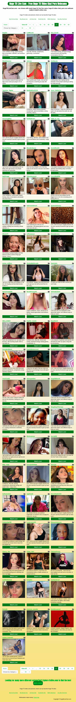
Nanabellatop (6, 148)
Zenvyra (53, 464)
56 (52, 24)
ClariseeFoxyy (55, 551)
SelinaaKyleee (55, 291)
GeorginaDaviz (7, 349)
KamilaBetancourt (32, 349)
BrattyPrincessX (56, 349)
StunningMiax (6, 118)
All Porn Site (33, 19)
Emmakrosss (55, 234)
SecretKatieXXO (56, 494)
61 (22, 28)
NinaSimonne (6, 61)
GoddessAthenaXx (33, 407)
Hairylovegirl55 (7, 291)
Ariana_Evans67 (7, 637)
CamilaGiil (5, 205)
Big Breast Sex (24, 19)
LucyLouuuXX (31, 522)
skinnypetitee (31, 378)
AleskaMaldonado (32, 263)
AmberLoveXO (7, 407)
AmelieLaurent (55, 609)
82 (30, 28)
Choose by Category (11, 28)
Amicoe (29, 61)
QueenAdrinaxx (56, 205)
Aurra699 (54, 436)
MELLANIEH (6, 321)
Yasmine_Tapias (7, 90)
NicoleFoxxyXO (32, 291)
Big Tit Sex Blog (13, 19)
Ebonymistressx (56, 522)
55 (48, 24)
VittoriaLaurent (31, 176)
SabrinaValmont (32, 205)
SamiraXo (54, 263)
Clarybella (5, 436)
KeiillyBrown (31, 118)
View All (24, 24)
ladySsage (5, 176)
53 (40, 24)
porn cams (38, 683)
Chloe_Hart (30, 551)
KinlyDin (29, 580)
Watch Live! (14, 57)
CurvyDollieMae (32, 464)
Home (5, 24)
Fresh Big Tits (42, 19)
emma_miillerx (7, 263)
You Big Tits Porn (62, 19)
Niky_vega (5, 464)
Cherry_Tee (6, 551)
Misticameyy (31, 436)
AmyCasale (6, 378)
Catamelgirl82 (6, 522)
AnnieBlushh (55, 148)
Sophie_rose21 (32, 321)
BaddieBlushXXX (32, 90)
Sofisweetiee (6, 494)
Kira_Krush (54, 32)
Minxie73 (5, 234)
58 (60, 24)
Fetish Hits (36, 697)
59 (64, 24)
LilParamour (31, 234)
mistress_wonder (32, 609)
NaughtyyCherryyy (57, 407)
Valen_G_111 (55, 118)
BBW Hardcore (52, 19)
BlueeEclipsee (31, 148)
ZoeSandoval (55, 580)
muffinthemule (7, 580)
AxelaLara (54, 61)
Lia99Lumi (30, 32)
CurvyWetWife (55, 176)
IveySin (4, 32)
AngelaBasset (55, 378)
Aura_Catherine (56, 90)
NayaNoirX (54, 321)
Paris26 (4, 609)
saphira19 (30, 494)
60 (68, 24)
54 (44, 24)
